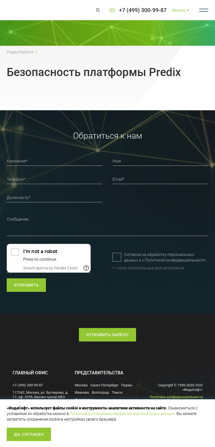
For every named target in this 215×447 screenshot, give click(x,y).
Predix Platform (20, 52)
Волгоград (100, 392)
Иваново (82, 392)
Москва (81, 385)
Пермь (126, 385)
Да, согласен (29, 434)
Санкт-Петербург (104, 385)
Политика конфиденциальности (176, 397)
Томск (117, 392)
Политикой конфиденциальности (175, 260)
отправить (26, 285)
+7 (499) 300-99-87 (143, 10)
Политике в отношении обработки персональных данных (122, 413)
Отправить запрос (107, 335)
